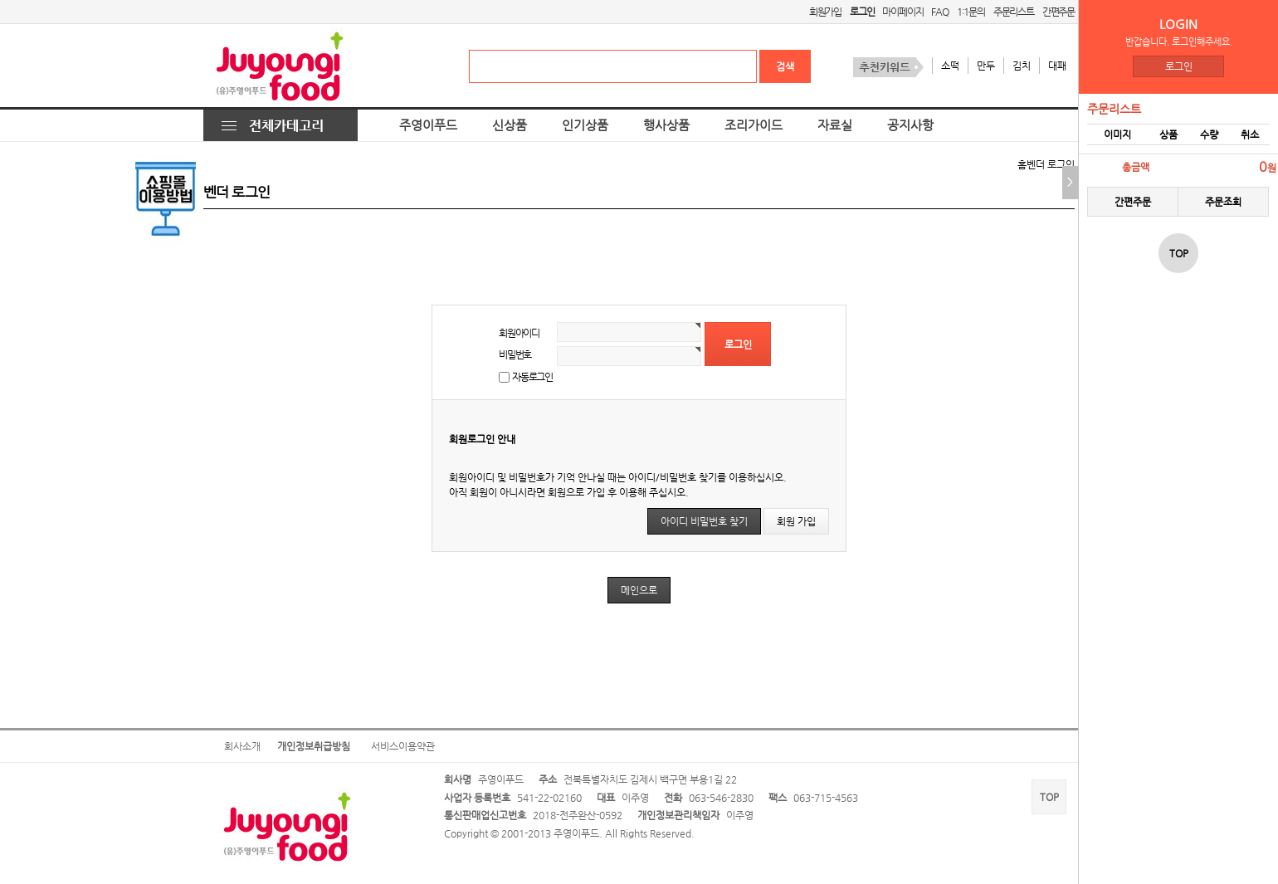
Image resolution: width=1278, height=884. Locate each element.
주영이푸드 (428, 125)
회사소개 (242, 746)
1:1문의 (971, 11)
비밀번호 (515, 354)
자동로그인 (532, 377)
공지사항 (910, 125)
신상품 (509, 125)
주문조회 (1223, 202)
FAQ (939, 11)
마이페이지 (902, 11)
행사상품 (666, 125)
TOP (1049, 797)
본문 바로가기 (0, 0)
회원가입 (825, 11)
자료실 (834, 125)
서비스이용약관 (403, 746)
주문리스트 (1013, 11)
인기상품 (585, 125)
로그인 (1179, 66)
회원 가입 (796, 521)
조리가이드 (753, 125)
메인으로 (639, 590)
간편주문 (1058, 11)
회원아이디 (519, 333)
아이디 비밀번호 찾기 (704, 521)
